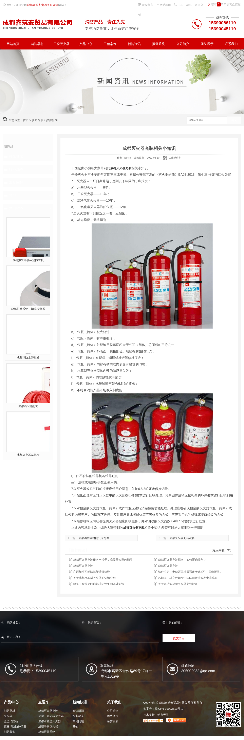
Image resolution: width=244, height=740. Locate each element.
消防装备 (9, 731)
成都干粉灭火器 (48, 726)
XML (189, 4)
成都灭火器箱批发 (28, 454)
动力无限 (163, 714)
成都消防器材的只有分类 (93, 538)
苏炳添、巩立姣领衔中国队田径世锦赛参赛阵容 (188, 577)
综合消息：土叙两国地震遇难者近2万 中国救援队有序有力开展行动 (190, 571)
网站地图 (163, 4)
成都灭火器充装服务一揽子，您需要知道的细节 (103, 559)
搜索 (234, 120)
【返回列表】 (218, 550)
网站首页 (12, 44)
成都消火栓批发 (28, 406)
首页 (26, 120)
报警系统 (158, 44)
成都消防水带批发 (28, 357)
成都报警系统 (46, 731)
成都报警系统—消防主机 (28, 260)
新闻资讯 (134, 44)
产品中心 (85, 44)
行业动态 (16, 170)
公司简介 (182, 44)
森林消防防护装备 (15, 726)
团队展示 (207, 44)
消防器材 (37, 44)
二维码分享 (175, 157)
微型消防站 (11, 721)
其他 (12, 195)
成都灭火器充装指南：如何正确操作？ (182, 559)
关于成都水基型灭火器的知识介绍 (94, 577)
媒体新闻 (52, 120)
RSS (178, 4)
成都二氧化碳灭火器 (51, 716)
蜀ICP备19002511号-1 (169, 708)
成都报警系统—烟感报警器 (28, 308)
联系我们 (231, 44)
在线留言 (145, 4)
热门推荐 (16, 208)
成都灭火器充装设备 (182, 538)
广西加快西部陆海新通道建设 (91, 571)
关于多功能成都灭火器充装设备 (178, 583)
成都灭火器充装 (120, 168)
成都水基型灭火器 (49, 721)
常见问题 (16, 183)
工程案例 (110, 44)
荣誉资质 (112, 721)
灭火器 (8, 716)
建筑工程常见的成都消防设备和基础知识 (98, 583)
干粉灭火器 (61, 44)
